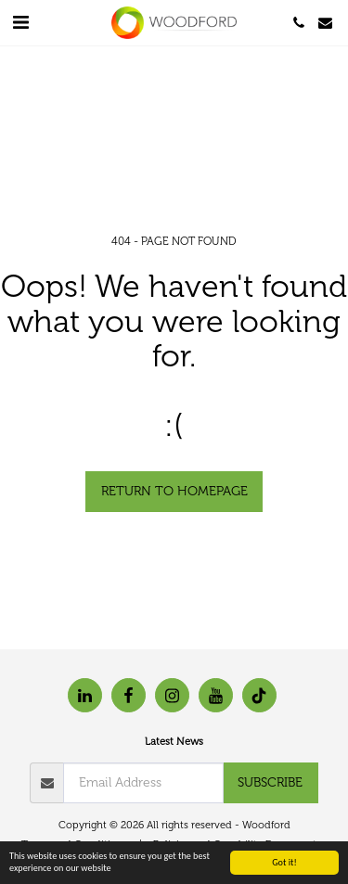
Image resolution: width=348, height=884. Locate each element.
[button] (20, 22)
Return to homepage (174, 491)
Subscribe (270, 782)
